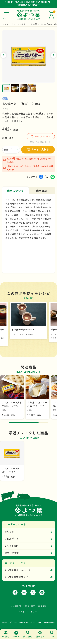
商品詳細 (41, 190)
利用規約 (42, 606)
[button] (3, 55)
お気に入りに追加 (40, 136)
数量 (6, 150)
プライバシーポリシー (28, 612)
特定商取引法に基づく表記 (23, 606)
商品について (15, 190)
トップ (5, 24)
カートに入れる (40, 149)
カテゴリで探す (18, 24)
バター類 (33, 24)
